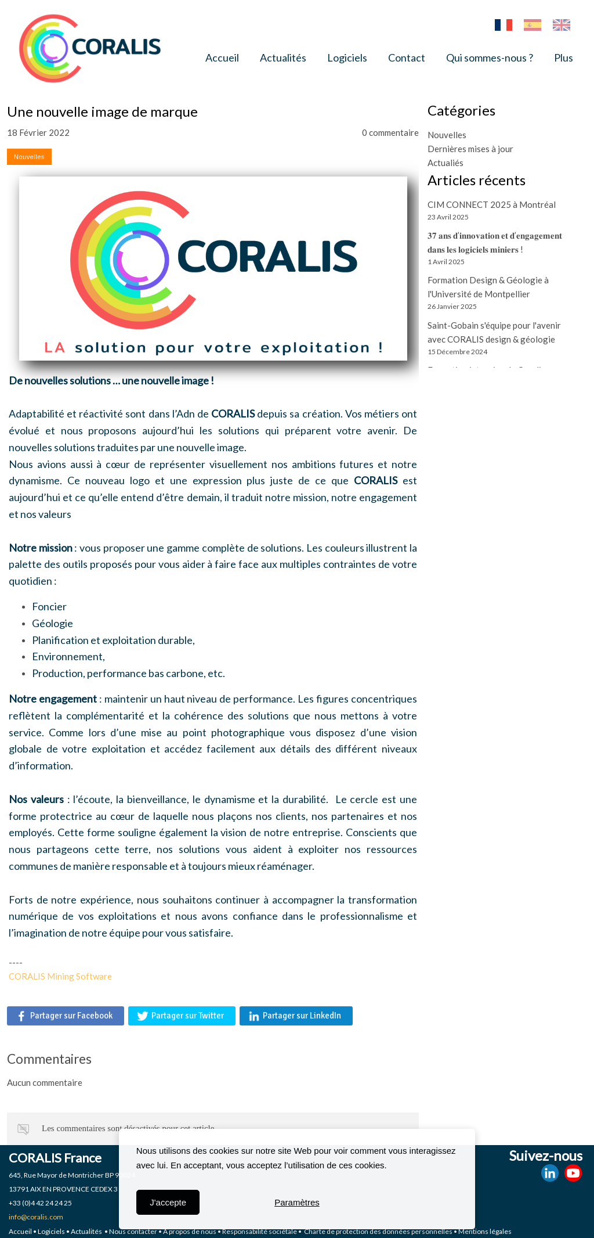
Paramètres (297, 1202)
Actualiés (445, 162)
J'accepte (168, 1202)
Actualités (283, 57)
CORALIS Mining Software (60, 976)
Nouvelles (447, 134)
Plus (563, 57)
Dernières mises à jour (470, 148)
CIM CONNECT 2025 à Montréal (492, 204)
